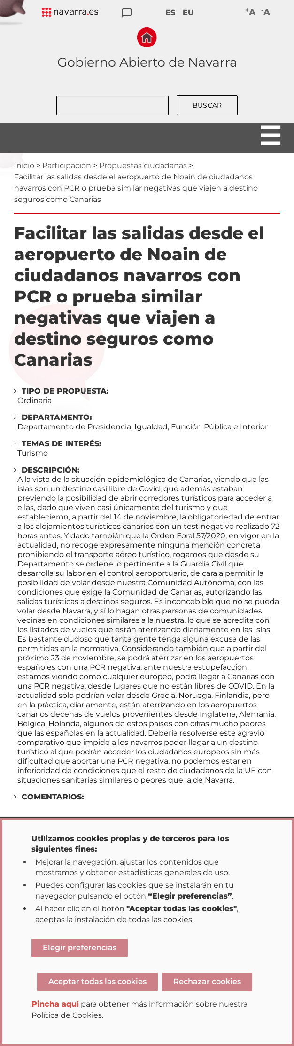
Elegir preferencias (79, 947)
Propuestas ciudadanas (143, 165)
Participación (66, 165)
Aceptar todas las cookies (97, 981)
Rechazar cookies (207, 981)
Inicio (24, 165)
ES (170, 12)
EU (188, 12)
